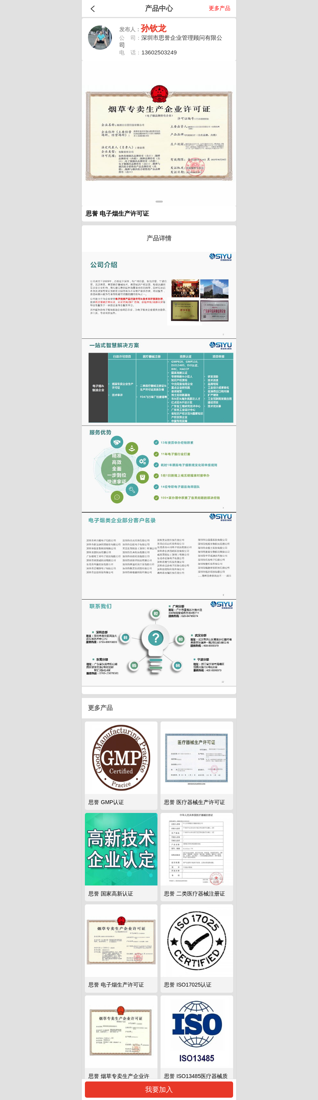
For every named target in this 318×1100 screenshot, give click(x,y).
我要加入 (159, 1089)
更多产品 (219, 8)
